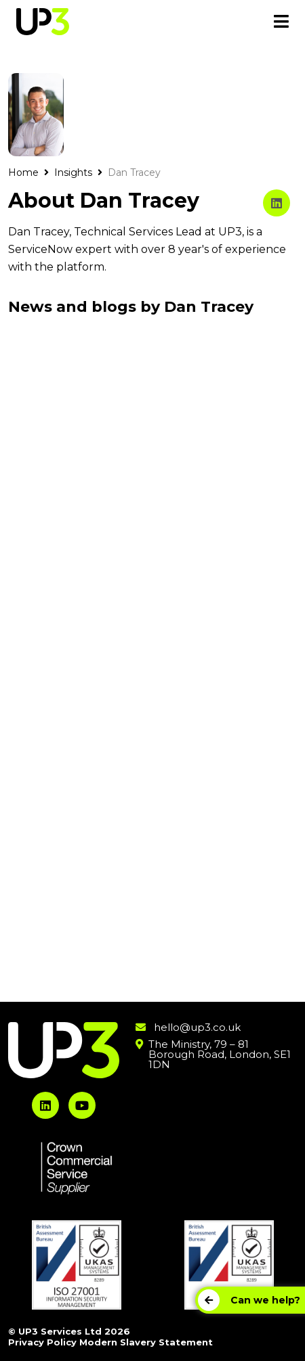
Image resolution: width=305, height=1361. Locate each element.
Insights (73, 172)
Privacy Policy (42, 1342)
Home (23, 172)
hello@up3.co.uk (197, 1027)
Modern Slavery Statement (146, 1342)
